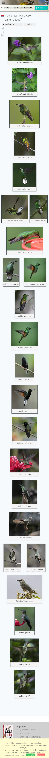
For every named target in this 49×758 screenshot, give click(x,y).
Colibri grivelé (24, 633)
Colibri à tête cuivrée (24, 126)
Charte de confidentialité (30, 737)
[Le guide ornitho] (8, 732)
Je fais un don (41, 8)
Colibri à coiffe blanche (24, 62)
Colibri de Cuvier (24, 474)
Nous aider (24, 733)
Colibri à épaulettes (36, 284)
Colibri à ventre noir (24, 379)
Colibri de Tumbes (24, 538)
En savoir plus (18, 755)
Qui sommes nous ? (28, 729)
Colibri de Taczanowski (24, 601)
